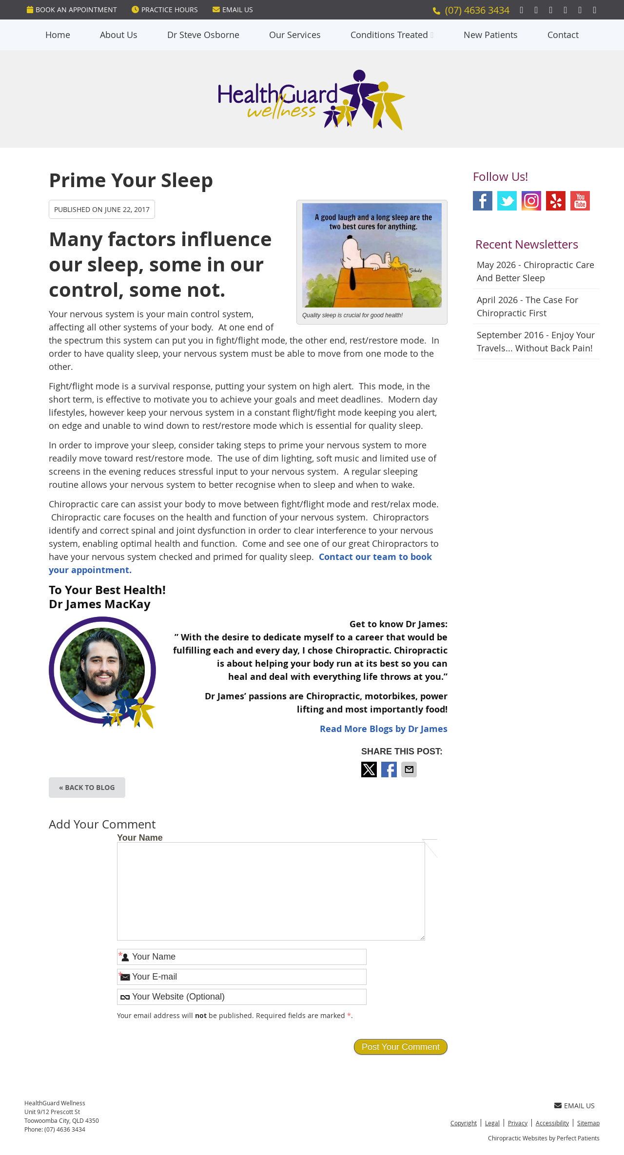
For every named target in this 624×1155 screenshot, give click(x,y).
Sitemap (588, 1123)
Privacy (517, 1123)
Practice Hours (165, 9)
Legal (492, 1123)
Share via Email (410, 769)
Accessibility (552, 1123)
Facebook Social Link (482, 201)
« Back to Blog (87, 787)
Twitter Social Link (507, 201)
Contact (563, 34)
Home (57, 34)
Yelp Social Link (556, 201)
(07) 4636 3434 (477, 10)
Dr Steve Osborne (203, 34)
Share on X (370, 769)
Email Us (233, 9)
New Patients (491, 34)
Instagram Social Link (531, 201)
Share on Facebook (390, 769)
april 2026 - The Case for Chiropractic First (527, 306)
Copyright (463, 1123)
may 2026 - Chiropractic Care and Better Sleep (535, 271)
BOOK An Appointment (72, 9)
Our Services (295, 34)
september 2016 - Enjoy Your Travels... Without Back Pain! (536, 341)
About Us (118, 34)
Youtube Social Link (580, 201)
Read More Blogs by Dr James (384, 729)
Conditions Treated (389, 34)
